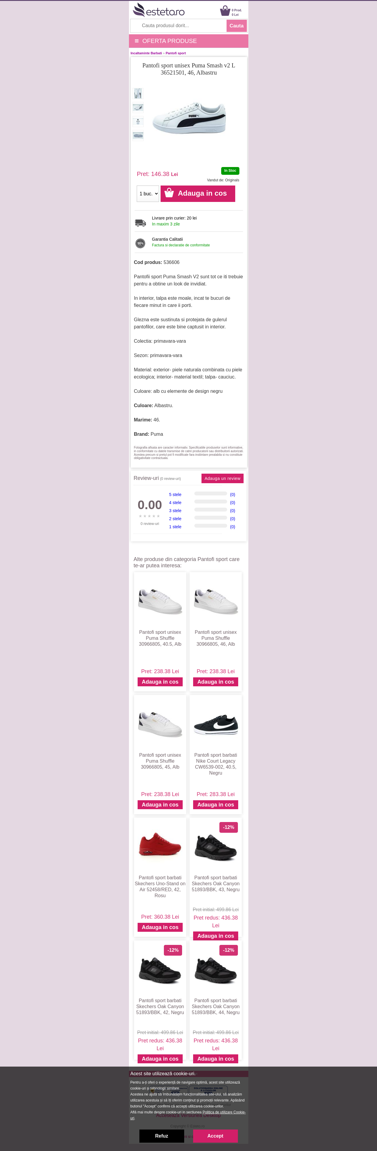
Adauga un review (222, 478)
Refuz (161, 1135)
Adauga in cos (160, 682)
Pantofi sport (176, 53)
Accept (215, 1135)
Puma (157, 434)
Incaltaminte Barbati (146, 53)
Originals (232, 180)
